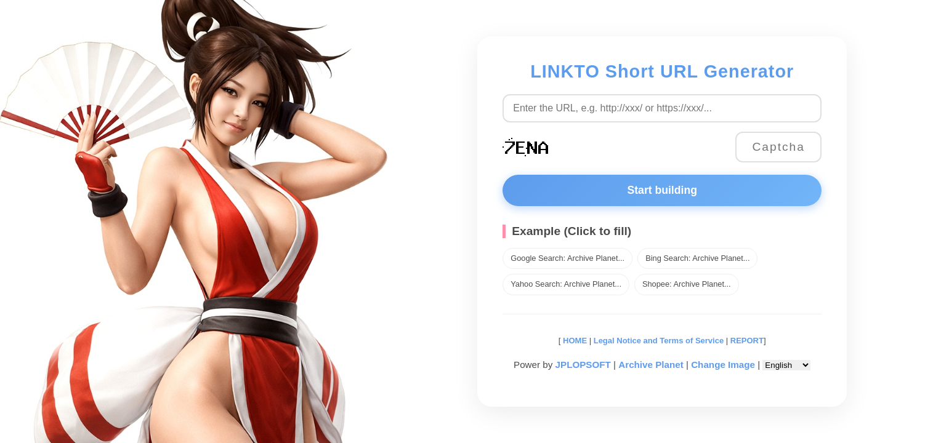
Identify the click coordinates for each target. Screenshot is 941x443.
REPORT (747, 340)
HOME (573, 340)
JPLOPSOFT (583, 364)
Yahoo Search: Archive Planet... (566, 284)
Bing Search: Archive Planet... (697, 258)
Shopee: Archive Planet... (686, 284)
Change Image (723, 364)
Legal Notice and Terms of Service (659, 340)
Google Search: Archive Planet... (567, 258)
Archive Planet (651, 364)
